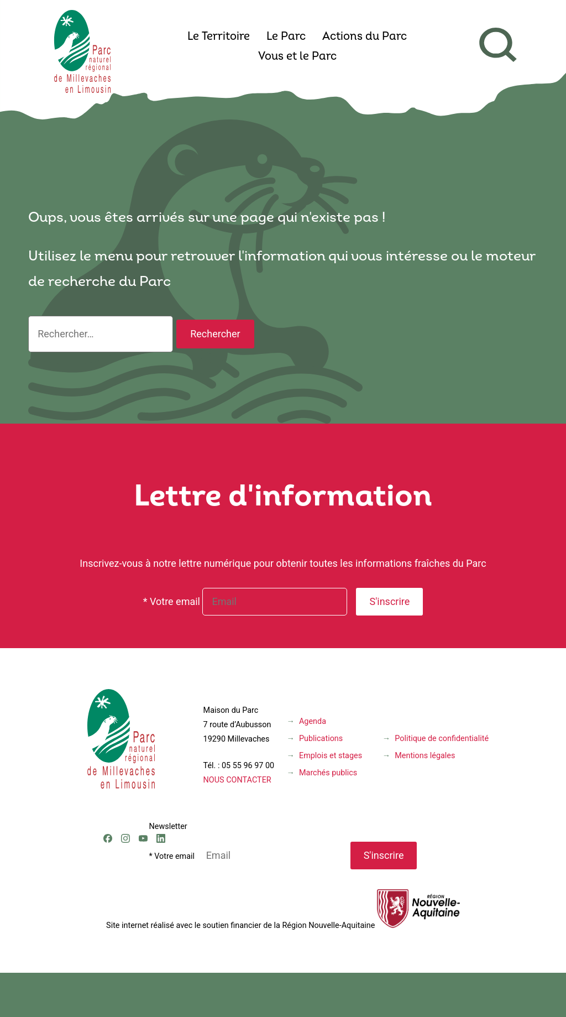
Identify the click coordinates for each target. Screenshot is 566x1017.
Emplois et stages (330, 755)
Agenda (312, 721)
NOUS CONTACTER (237, 780)
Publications (321, 738)
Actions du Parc (364, 37)
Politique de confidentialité (442, 738)
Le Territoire (218, 37)
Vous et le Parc (297, 56)
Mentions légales (425, 755)
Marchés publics (328, 773)
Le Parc (286, 37)
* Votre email (171, 601)
